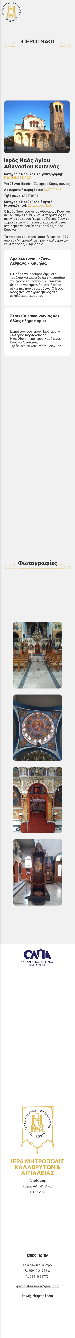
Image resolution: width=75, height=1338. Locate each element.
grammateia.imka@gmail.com (37, 1286)
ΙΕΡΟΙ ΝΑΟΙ (39, 41)
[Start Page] (20, 12)
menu (69, 10)
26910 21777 (37, 1276)
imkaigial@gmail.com (37, 1296)
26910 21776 (36, 1270)
